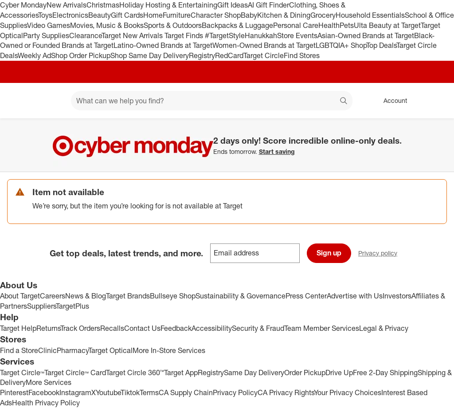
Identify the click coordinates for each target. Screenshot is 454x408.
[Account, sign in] (391, 100)
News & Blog (85, 295)
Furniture (177, 15)
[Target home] (19, 100)
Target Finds (184, 35)
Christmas (102, 4)
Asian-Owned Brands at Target (365, 35)
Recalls (112, 328)
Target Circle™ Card (75, 372)
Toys (45, 15)
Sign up (329, 252)
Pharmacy (72, 350)
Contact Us (142, 328)
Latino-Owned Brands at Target (163, 45)
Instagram (75, 392)
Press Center (306, 295)
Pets (347, 25)
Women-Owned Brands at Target (264, 45)
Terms (149, 392)
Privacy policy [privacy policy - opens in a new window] (381, 254)
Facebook (43, 392)
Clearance (85, 35)
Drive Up (339, 372)
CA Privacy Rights (286, 392)
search (344, 101)
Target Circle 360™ (135, 372)
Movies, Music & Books (107, 25)
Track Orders (80, 328)
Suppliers (41, 306)
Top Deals (381, 45)
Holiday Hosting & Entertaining (168, 4)
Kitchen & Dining (283, 15)
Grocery (323, 15)
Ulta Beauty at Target (387, 25)
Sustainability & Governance (241, 295)
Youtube (108, 392)
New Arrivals (66, 4)
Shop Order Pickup (80, 55)
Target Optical (110, 350)
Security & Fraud (258, 328)
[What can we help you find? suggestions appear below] (211, 100)
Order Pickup (304, 372)
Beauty (99, 15)
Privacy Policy (235, 392)
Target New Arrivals (133, 35)
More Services (48, 382)
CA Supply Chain (186, 392)
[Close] (441, 128)
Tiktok (130, 392)
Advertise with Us (355, 295)
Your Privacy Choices (347, 392)
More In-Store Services (169, 350)
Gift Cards (127, 15)
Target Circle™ (22, 372)
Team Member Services (321, 328)
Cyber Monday (23, 4)
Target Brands (128, 295)
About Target (20, 295)
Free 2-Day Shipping (385, 372)
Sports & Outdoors (173, 25)
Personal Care (295, 25)
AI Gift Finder (268, 4)
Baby (249, 15)
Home (153, 15)
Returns (48, 328)
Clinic (47, 350)
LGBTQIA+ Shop (341, 45)
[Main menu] (50, 100)
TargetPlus (72, 306)
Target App (181, 372)
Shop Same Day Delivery (149, 55)
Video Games (48, 25)
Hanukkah (261, 35)
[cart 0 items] (435, 100)
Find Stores (302, 55)
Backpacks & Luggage (237, 25)
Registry (202, 55)
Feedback (176, 328)
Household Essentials (370, 15)
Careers (52, 295)
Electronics (70, 15)
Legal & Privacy (383, 328)
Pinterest (14, 392)
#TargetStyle (225, 35)
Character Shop (216, 15)
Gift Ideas (232, 4)
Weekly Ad (34, 55)
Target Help (18, 328)
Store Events (297, 35)
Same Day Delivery (254, 372)
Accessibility (212, 328)
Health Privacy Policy (46, 402)
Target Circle (263, 55)
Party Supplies (46, 35)
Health (329, 25)
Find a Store (19, 350)
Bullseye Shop (173, 295)
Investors (397, 295)
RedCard (229, 55)
